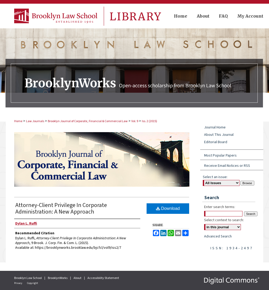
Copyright (32, 283)
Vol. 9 (134, 121)
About (78, 278)
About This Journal (219, 134)
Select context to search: (224, 220)
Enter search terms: (219, 207)
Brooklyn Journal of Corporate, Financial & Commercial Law (88, 121)
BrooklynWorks (58, 278)
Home (18, 121)
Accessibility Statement (103, 278)
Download (168, 208)
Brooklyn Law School (28, 278)
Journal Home (215, 127)
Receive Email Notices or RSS (227, 165)
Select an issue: (215, 177)
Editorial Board (215, 142)
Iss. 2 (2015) (149, 121)
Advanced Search (218, 236)
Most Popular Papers (220, 155)
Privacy (18, 283)
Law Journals (35, 121)
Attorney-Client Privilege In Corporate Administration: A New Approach (61, 208)
